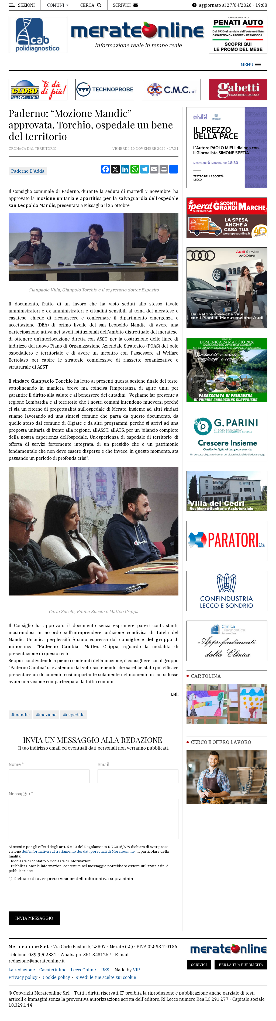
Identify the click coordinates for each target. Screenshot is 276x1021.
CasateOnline (53, 969)
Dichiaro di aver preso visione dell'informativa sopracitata (73, 878)
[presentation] (50, 896)
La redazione (22, 969)
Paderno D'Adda (27, 171)
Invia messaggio (34, 918)
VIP (136, 969)
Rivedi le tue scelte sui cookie (105, 977)
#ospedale (74, 714)
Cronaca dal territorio (33, 148)
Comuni (56, 5)
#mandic (20, 714)
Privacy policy (23, 977)
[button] (250, 64)
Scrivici (199, 964)
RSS (105, 969)
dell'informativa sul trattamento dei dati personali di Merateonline (78, 851)
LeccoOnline (83, 969)
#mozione (46, 714)
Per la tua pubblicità (241, 964)
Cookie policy (56, 977)
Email (103, 764)
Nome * (16, 764)
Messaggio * (21, 793)
